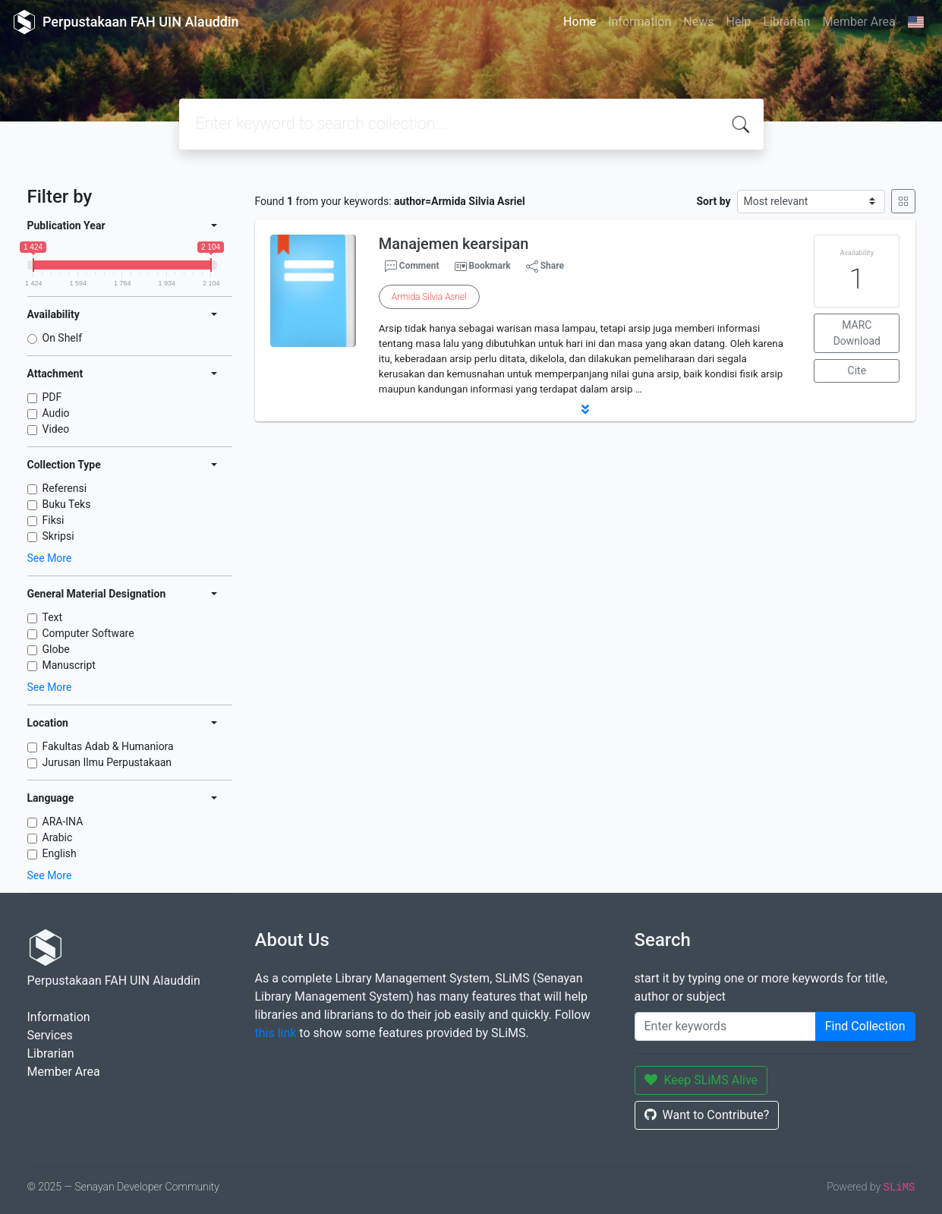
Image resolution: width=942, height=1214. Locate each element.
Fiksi (54, 520)
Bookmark (489, 265)
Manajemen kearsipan (454, 244)
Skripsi (58, 536)
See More (49, 558)
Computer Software (88, 633)
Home (579, 21)
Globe (56, 649)
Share (545, 266)
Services (50, 1035)
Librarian (786, 21)
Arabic (58, 837)
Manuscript (69, 665)
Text (53, 617)
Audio (56, 413)
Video (56, 429)
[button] (585, 409)
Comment (412, 266)
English (60, 853)
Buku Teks (67, 504)
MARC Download (857, 333)
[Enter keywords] (725, 1026)
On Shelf (63, 338)
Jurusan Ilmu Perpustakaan (107, 762)
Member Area (858, 21)
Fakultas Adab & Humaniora (108, 746)
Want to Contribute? (707, 1115)
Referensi (65, 488)
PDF (52, 397)
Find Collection (865, 1026)
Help (738, 21)
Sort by (713, 201)
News (698, 21)
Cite (857, 370)
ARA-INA (63, 821)
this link (276, 1033)
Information (639, 21)
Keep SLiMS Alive (701, 1080)
